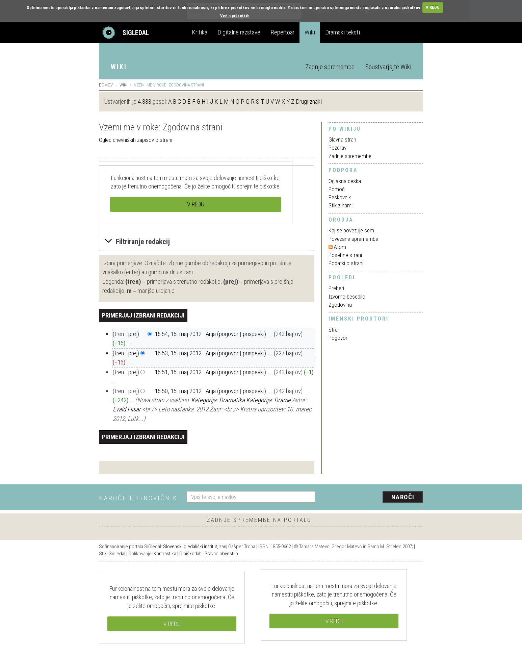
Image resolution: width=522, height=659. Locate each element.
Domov (106, 84)
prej (132, 334)
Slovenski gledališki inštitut (190, 546)
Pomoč (337, 189)
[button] (206, 242)
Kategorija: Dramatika (218, 400)
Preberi (336, 288)
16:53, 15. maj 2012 (178, 353)
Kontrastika (165, 554)
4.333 (144, 101)
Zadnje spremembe (330, 67)
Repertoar (282, 32)
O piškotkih (190, 554)
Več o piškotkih (235, 15)
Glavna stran (342, 139)
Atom (340, 247)
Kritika (199, 32)
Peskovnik (340, 197)
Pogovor (338, 337)
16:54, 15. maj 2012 (178, 334)
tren (119, 353)
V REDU (433, 7)
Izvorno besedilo (347, 296)
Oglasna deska (345, 181)
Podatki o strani (346, 263)
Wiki (310, 32)
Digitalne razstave (238, 32)
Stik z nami (341, 205)
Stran (334, 329)
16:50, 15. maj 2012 (178, 391)
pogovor (228, 334)
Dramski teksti (342, 32)
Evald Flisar (127, 409)
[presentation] (373, 497)
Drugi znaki (309, 101)
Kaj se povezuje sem (351, 230)
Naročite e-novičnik (138, 498)
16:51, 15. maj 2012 (178, 372)
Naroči (403, 497)
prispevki (253, 334)
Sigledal (117, 554)
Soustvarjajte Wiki (388, 67)
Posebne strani (345, 255)
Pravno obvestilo (221, 554)
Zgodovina (340, 304)
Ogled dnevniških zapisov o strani (135, 139)
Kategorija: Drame (268, 400)
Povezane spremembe (353, 238)
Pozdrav (337, 147)
